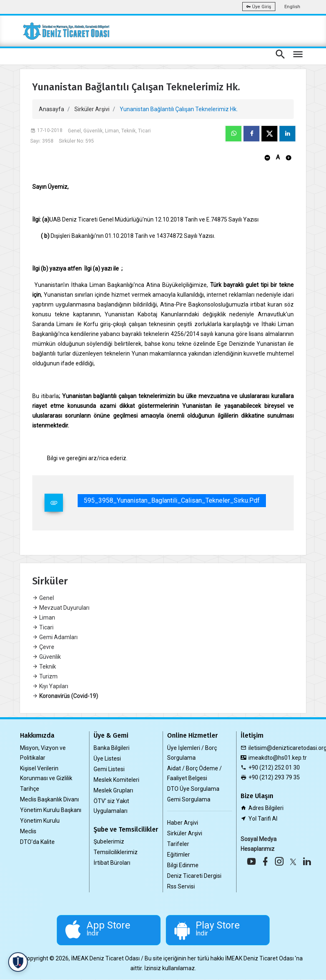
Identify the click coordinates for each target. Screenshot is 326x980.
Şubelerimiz (109, 841)
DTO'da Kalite (37, 842)
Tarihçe (29, 788)
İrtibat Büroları (112, 862)
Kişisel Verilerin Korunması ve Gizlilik (46, 773)
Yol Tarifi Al (262, 818)
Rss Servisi (181, 886)
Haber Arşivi (182, 822)
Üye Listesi (107, 758)
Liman (43, 617)
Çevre (43, 647)
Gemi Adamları (55, 637)
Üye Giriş (258, 6)
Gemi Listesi (109, 769)
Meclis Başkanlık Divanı (49, 799)
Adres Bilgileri (266, 808)
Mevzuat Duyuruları (60, 607)
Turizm (45, 676)
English (292, 6)
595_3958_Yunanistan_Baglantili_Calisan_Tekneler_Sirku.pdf (172, 500)
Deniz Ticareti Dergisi (194, 876)
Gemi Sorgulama (188, 799)
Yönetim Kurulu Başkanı (50, 810)
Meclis (28, 831)
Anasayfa (51, 109)
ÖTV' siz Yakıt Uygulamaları (111, 806)
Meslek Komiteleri (116, 779)
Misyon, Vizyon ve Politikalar (43, 753)
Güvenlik (46, 656)
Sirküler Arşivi (91, 109)
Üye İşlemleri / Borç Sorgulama (192, 753)
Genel (43, 598)
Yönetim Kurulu (40, 820)
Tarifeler (178, 844)
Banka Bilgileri (112, 748)
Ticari (43, 627)
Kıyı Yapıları (50, 686)
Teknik (44, 666)
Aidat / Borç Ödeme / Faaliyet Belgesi (194, 773)
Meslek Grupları (113, 790)
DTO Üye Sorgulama (193, 788)
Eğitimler (178, 854)
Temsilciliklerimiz (116, 852)
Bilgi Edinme (183, 865)
